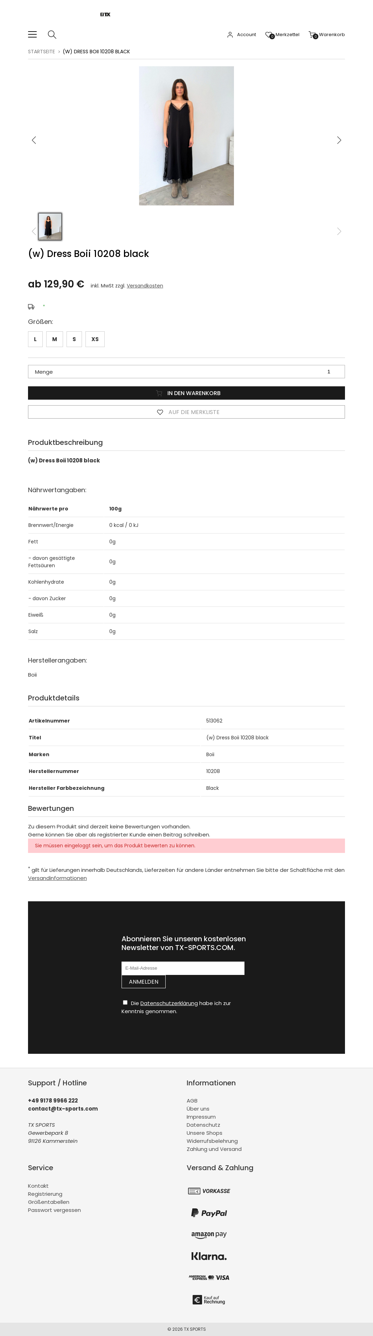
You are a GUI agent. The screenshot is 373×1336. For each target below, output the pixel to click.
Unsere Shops (204, 1133)
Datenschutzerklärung (169, 1003)
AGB (192, 1100)
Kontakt (38, 1185)
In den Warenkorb (187, 393)
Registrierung (45, 1194)
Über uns (198, 1108)
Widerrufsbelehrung (212, 1141)
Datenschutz (203, 1124)
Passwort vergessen (54, 1210)
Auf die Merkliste (187, 412)
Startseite (41, 51)
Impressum (201, 1116)
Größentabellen (48, 1202)
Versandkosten (145, 285)
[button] (339, 140)
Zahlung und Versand (214, 1149)
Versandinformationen (57, 878)
